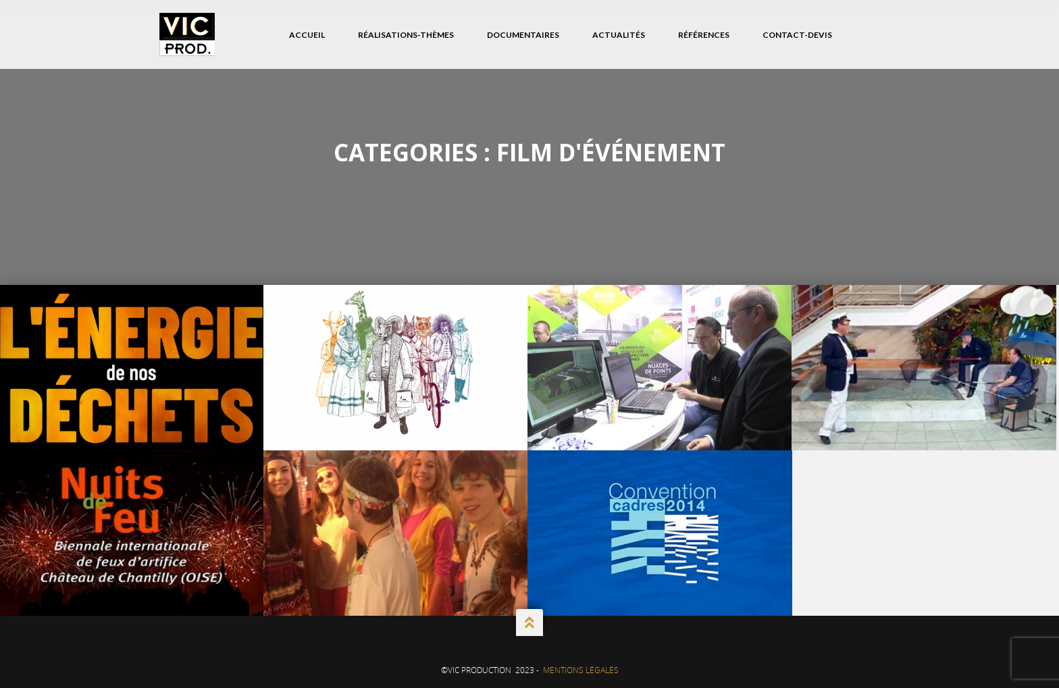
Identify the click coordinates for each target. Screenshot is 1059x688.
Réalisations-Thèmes (406, 35)
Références (703, 35)
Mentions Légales (581, 670)
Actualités (618, 35)
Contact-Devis (797, 35)
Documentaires (523, 35)
